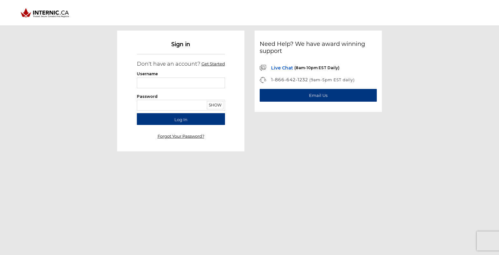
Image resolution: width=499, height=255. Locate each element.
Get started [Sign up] (213, 64)
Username (147, 73)
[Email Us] (318, 95)
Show (215, 105)
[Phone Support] (307, 80)
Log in (180, 119)
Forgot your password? (181, 136)
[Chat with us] (300, 68)
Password (147, 96)
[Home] (45, 13)
